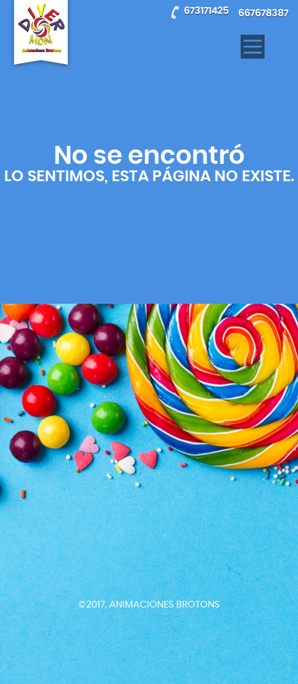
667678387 (263, 13)
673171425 (206, 11)
